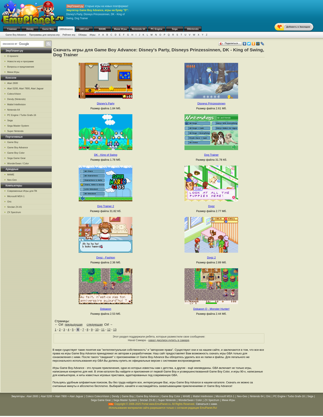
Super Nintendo (15, 131)
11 (103, 329)
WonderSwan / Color (18, 163)
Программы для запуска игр (44, 34)
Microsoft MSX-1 (15, 196)
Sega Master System (18, 125)
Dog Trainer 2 (105, 206)
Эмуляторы (17, 396)
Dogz (211, 206)
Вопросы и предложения (20, 66)
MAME (102, 29)
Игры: (93, 34)
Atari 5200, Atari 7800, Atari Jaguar (25, 88)
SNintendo (193, 29)
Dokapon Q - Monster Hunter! (211, 308)
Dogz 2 (211, 257)
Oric (9, 201)
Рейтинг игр (69, 34)
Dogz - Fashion (105, 257)
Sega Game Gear (16, 158)
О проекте (12, 56)
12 (109, 329)
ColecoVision (14, 93)
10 (97, 329)
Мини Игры (120, 29)
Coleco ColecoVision (97, 396)
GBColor (84, 29)
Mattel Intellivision (16, 104)
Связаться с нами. (207, 404)
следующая (95, 324)
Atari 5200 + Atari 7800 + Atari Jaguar (62, 396)
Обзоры (82, 34)
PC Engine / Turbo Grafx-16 (21, 115)
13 (115, 329)
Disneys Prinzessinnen (211, 103)
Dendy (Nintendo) (16, 99)
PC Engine (156, 29)
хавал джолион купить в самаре (168, 340)
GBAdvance (66, 29)
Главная (12, 29)
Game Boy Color (15, 153)
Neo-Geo (12, 180)
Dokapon (105, 308)
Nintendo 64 (138, 29)
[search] (22, 44)
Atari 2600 (12, 83)
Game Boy (48, 29)
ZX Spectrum (14, 212)
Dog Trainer (211, 154)
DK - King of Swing (105, 154)
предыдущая (73, 324)
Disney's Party (105, 103)
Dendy (30, 29)
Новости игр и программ (20, 61)
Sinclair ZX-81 (14, 207)
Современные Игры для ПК (22, 191)
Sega (174, 29)
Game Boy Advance (16, 34)
